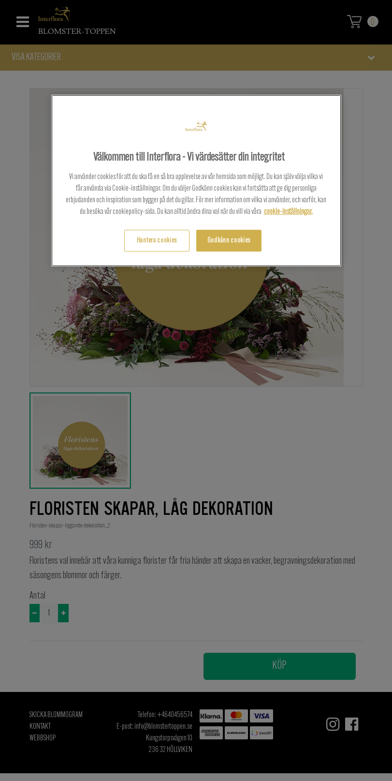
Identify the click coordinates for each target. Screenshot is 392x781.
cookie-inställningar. (288, 212)
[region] (196, 181)
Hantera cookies (157, 240)
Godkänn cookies (228, 240)
